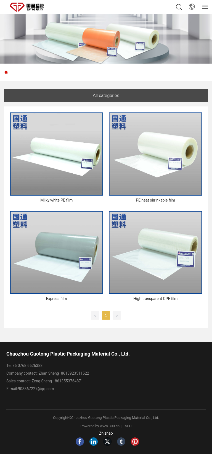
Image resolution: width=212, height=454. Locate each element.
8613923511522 (75, 373)
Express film (56, 298)
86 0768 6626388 (27, 365)
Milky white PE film (56, 200)
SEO (128, 426)
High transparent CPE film (155, 298)
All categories (106, 95)
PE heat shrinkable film (155, 200)
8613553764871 (69, 381)
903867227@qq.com (36, 389)
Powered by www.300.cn (100, 426)
